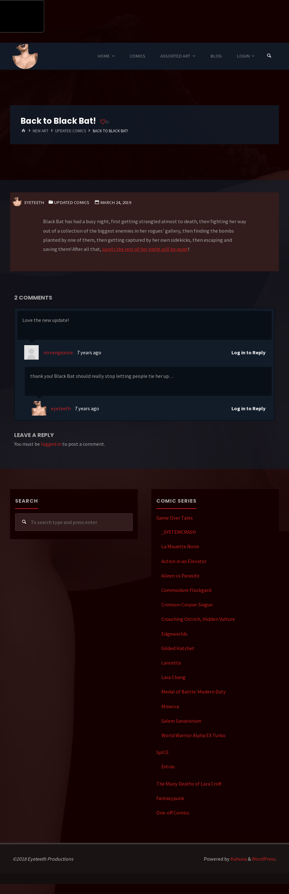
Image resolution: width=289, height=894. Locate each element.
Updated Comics (70, 131)
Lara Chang (173, 677)
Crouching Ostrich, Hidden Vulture (198, 619)
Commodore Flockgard (186, 590)
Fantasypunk (170, 798)
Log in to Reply (248, 352)
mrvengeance (58, 352)
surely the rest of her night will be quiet (145, 249)
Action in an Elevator (184, 561)
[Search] (269, 56)
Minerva (170, 706)
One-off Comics (172, 812)
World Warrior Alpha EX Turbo (193, 735)
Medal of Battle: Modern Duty (193, 691)
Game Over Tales (174, 518)
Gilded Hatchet (177, 648)
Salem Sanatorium (181, 721)
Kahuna (238, 859)
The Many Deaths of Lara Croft (189, 784)
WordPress (263, 859)
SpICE (162, 752)
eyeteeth (61, 408)
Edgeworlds (174, 634)
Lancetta (171, 662)
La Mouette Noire (180, 546)
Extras (168, 766)
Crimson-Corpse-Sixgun (187, 604)
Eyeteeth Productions (25, 56)
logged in (51, 444)
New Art (40, 131)
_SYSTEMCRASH (178, 532)
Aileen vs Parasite (180, 575)
